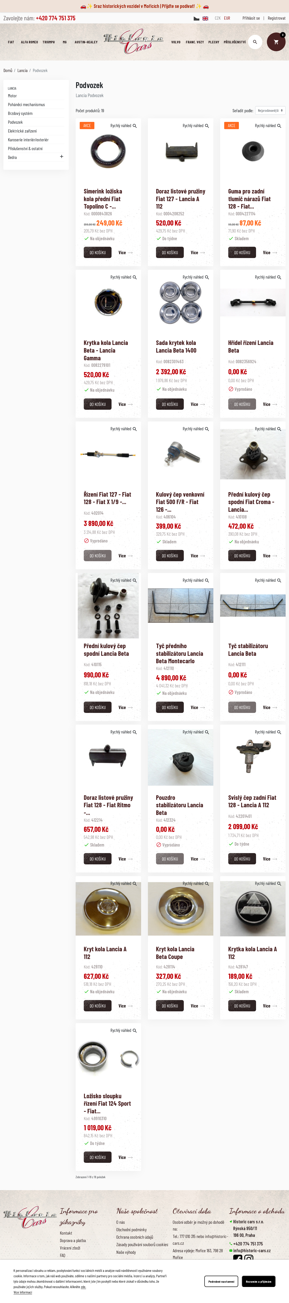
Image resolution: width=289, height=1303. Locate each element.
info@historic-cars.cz (252, 1250)
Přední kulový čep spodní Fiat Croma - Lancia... (251, 501)
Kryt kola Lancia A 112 (105, 952)
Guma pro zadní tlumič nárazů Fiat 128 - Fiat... (249, 198)
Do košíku (98, 252)
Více (122, 252)
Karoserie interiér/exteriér (28, 139)
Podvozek (15, 122)
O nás (120, 1222)
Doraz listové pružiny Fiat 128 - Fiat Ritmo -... (108, 804)
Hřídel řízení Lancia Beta (250, 346)
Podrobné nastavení (221, 1281)
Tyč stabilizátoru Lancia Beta (248, 649)
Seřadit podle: (243, 110)
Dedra (12, 157)
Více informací (23, 1292)
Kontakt (66, 1233)
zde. (83, 1286)
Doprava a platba (73, 1240)
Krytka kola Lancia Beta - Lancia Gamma (106, 350)
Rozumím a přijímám (258, 1281)
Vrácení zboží (70, 1247)
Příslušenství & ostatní (25, 148)
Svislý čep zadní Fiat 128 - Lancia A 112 (252, 801)
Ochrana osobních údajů (134, 1237)
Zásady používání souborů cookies (142, 1244)
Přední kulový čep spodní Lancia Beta (106, 649)
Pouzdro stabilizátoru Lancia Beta (179, 804)
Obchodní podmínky (131, 1229)
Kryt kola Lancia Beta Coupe (175, 952)
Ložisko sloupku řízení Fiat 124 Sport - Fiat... (107, 1103)
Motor (12, 95)
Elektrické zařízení (22, 130)
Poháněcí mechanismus (26, 104)
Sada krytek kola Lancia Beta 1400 (176, 346)
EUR (227, 18)
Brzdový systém (20, 113)
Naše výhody (126, 1252)
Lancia (12, 88)
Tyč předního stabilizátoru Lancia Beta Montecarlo (179, 653)
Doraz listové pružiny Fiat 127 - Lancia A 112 (180, 198)
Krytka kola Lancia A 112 (252, 952)
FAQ (62, 1255)
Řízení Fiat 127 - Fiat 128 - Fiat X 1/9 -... (107, 498)
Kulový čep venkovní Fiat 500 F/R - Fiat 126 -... (180, 501)
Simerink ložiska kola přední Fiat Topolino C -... (103, 198)
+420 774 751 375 (248, 1243)
